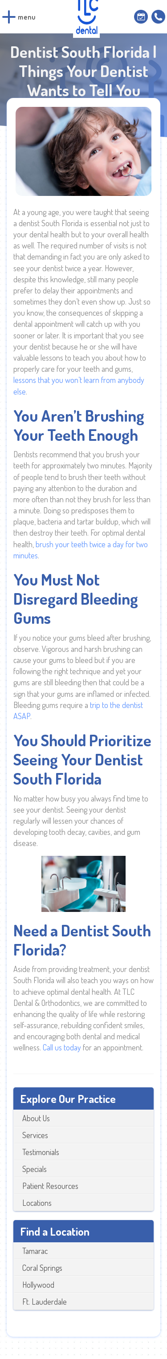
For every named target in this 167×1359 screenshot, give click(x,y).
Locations (37, 1203)
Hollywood (38, 1285)
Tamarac (35, 1251)
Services (35, 1135)
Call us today (62, 1047)
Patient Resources (50, 1186)
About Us (36, 1118)
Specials (34, 1169)
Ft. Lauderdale (44, 1301)
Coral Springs (42, 1268)
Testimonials (40, 1152)
